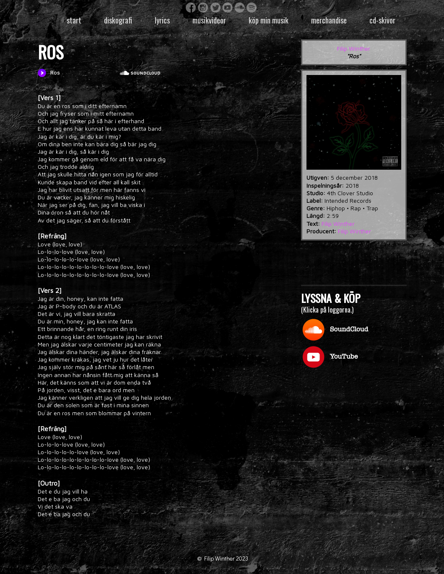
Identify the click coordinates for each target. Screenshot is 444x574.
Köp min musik (268, 20)
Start (74, 20)
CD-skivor (382, 20)
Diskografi (118, 20)
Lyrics (162, 20)
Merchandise (329, 20)
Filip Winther (353, 48)
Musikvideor (209, 20)
